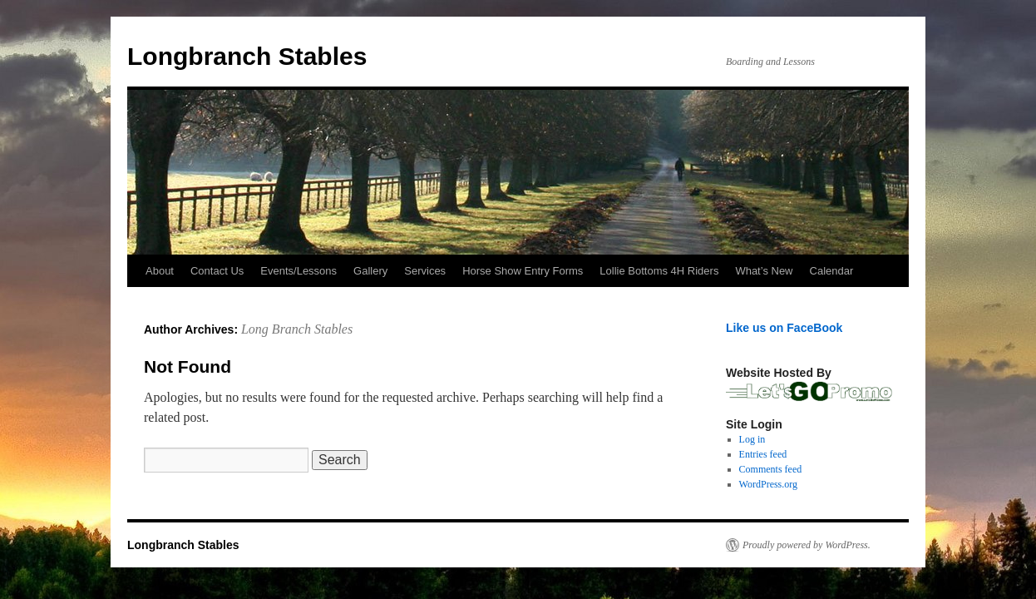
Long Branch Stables (297, 329)
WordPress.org (768, 484)
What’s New (763, 271)
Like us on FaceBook (784, 327)
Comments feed (770, 469)
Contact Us (217, 271)
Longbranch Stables (247, 56)
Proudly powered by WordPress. (806, 545)
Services (425, 271)
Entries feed (763, 454)
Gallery (370, 271)
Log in (752, 439)
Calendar (832, 271)
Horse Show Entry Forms (522, 271)
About (160, 271)
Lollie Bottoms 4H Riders (658, 271)
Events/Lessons (298, 271)
